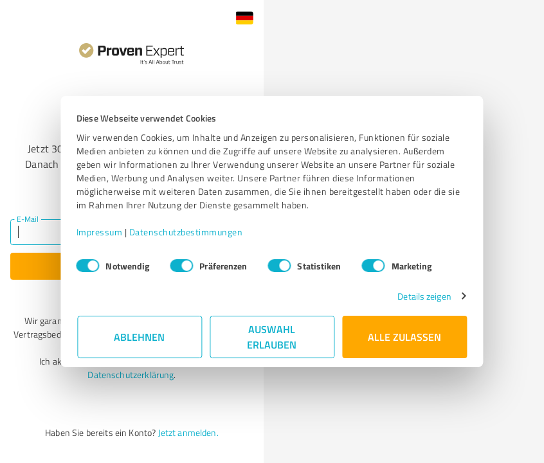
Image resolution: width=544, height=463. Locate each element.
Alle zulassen (404, 336)
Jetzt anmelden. (188, 432)
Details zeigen (423, 296)
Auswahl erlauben (272, 337)
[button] (244, 18)
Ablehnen (139, 336)
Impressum (100, 232)
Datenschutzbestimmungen (187, 232)
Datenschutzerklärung (130, 374)
